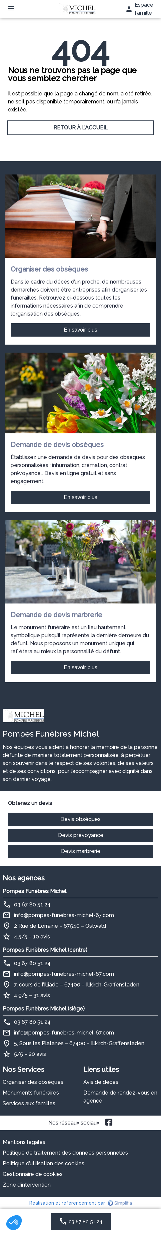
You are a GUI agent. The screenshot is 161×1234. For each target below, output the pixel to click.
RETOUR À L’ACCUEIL (80, 127)
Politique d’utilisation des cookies (43, 1163)
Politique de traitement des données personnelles (65, 1153)
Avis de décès (100, 1082)
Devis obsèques (80, 819)
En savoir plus (80, 330)
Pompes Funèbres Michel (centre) (45, 950)
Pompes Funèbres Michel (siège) (44, 1008)
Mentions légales (24, 1142)
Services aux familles (29, 1103)
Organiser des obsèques (33, 1082)
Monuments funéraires (31, 1093)
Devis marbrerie (80, 851)
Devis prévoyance (80, 835)
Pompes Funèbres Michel (34, 891)
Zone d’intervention (27, 1185)
